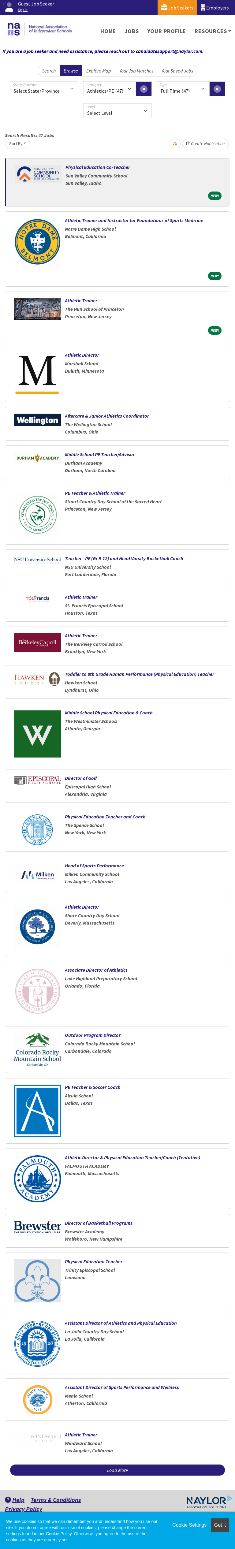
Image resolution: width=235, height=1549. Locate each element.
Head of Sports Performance (94, 865)
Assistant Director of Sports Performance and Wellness (122, 1387)
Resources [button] (211, 31)
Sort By (16, 143)
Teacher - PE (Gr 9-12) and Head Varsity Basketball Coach (124, 558)
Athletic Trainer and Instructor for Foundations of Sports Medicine (134, 220)
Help (14, 1499)
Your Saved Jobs (177, 71)
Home (108, 31)
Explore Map (98, 71)
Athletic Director (82, 355)
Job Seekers (177, 7)
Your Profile (166, 31)
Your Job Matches (136, 71)
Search (49, 71)
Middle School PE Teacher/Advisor (100, 454)
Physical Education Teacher (93, 1261)
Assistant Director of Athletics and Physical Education (121, 1323)
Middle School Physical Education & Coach (109, 712)
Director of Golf (81, 778)
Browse (71, 71)
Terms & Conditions (56, 1499)
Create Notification (205, 143)
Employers (215, 7)
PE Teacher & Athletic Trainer (95, 493)
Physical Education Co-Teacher (97, 167)
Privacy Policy (23, 1509)
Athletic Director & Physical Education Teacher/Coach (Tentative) (132, 1157)
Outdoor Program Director (93, 1035)
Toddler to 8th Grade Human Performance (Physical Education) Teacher (139, 674)
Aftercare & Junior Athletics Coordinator (107, 416)
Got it (220, 1525)
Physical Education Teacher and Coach (105, 817)
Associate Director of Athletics (96, 970)
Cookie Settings (189, 1525)
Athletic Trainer (81, 300)
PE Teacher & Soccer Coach (93, 1087)
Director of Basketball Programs (98, 1223)
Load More (117, 1470)
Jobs (132, 31)
